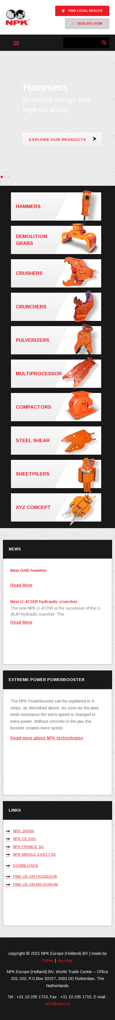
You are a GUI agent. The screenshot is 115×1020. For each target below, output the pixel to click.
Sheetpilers (58, 474)
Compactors (58, 406)
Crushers (58, 272)
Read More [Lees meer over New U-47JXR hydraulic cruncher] (21, 622)
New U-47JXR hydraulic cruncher (44, 601)
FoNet (48, 960)
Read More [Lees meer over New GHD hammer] (21, 585)
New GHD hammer (28, 570)
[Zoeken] (104, 42)
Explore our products (57, 139)
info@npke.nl (57, 1003)
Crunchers (58, 307)
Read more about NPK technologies (46, 738)
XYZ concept (58, 507)
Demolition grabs (58, 239)
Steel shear (58, 440)
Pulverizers (58, 340)
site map (64, 960)
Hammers (58, 206)
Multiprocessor (58, 374)
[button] (16, 42)
